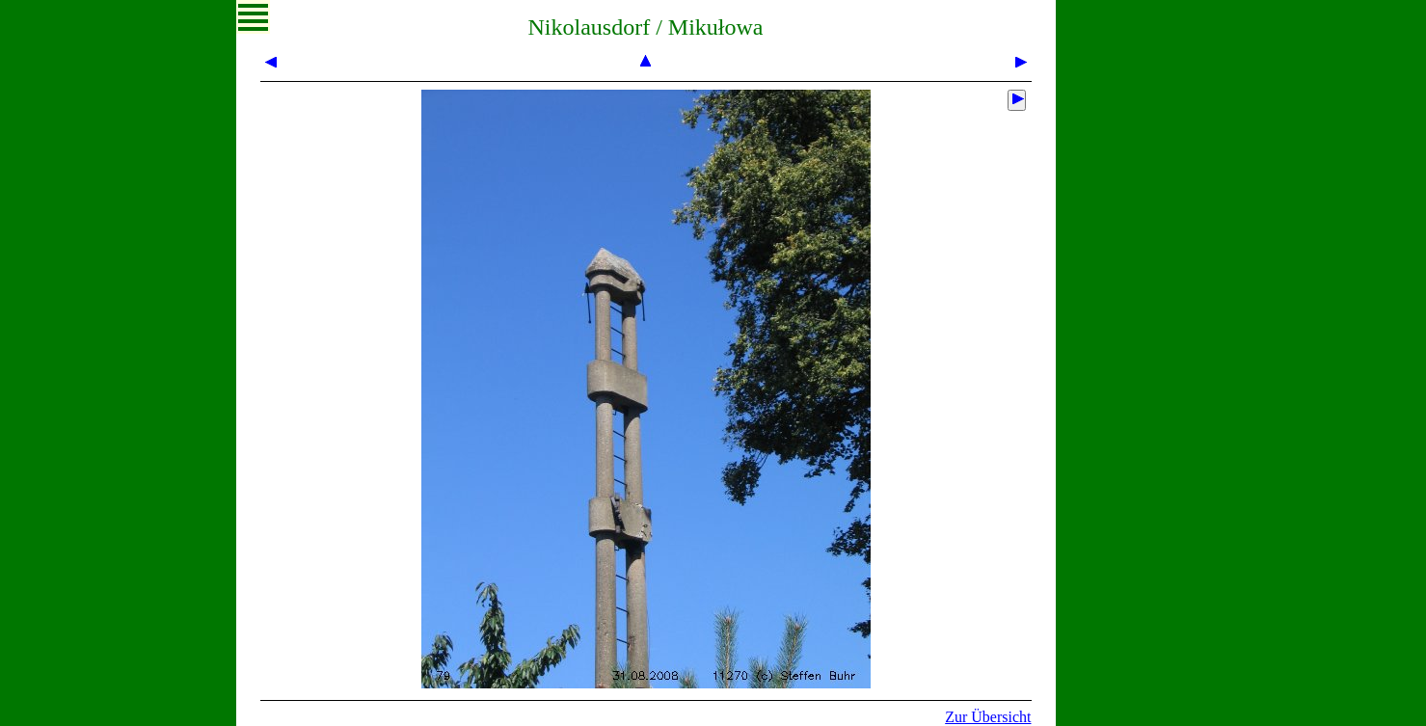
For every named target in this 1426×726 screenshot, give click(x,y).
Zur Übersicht (988, 717)
